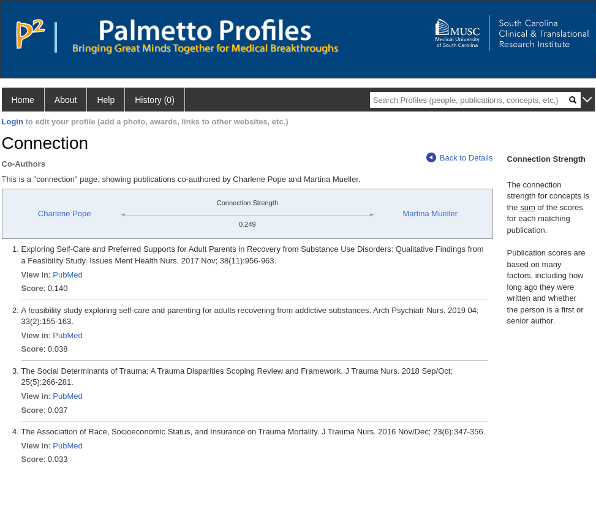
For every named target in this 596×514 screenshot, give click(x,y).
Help (106, 100)
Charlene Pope (64, 213)
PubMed (67, 274)
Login (12, 121)
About (66, 100)
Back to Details (459, 157)
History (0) (155, 100)
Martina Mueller (430, 213)
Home (23, 100)
